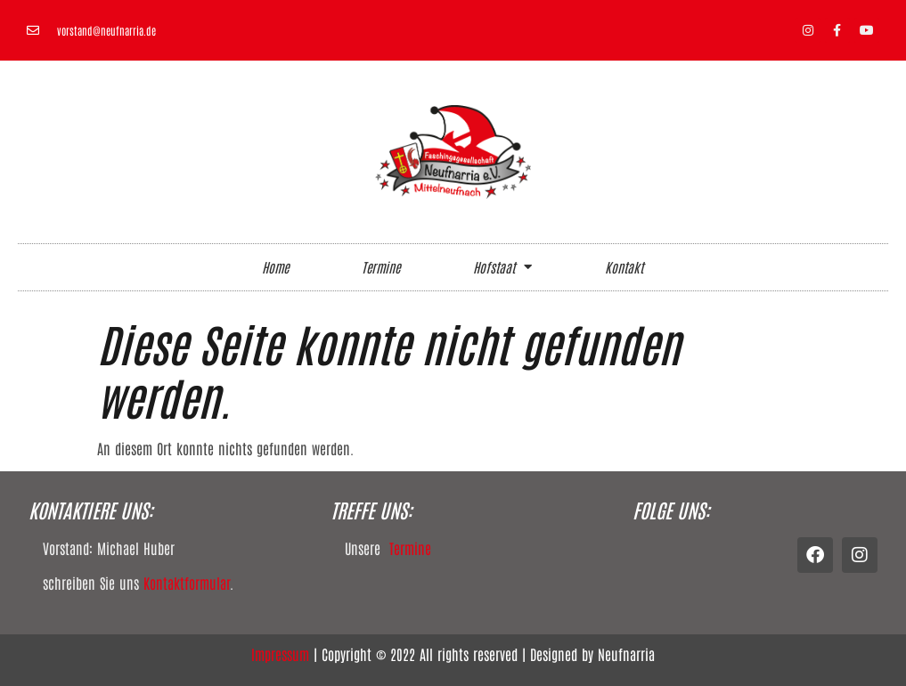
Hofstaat (502, 266)
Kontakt (624, 266)
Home (275, 266)
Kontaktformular (186, 583)
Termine (381, 266)
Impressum (280, 654)
